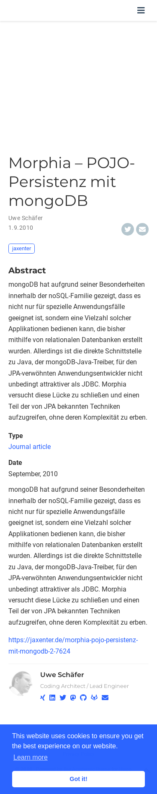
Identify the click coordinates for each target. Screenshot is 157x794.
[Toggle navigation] (141, 10)
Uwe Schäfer (62, 675)
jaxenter (21, 248)
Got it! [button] (78, 779)
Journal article (29, 447)
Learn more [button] (30, 757)
